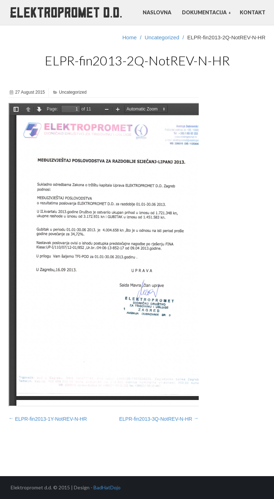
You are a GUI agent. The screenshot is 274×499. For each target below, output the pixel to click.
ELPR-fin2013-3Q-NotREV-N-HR (159, 418)
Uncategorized (162, 37)
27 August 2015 (30, 92)
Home (129, 37)
